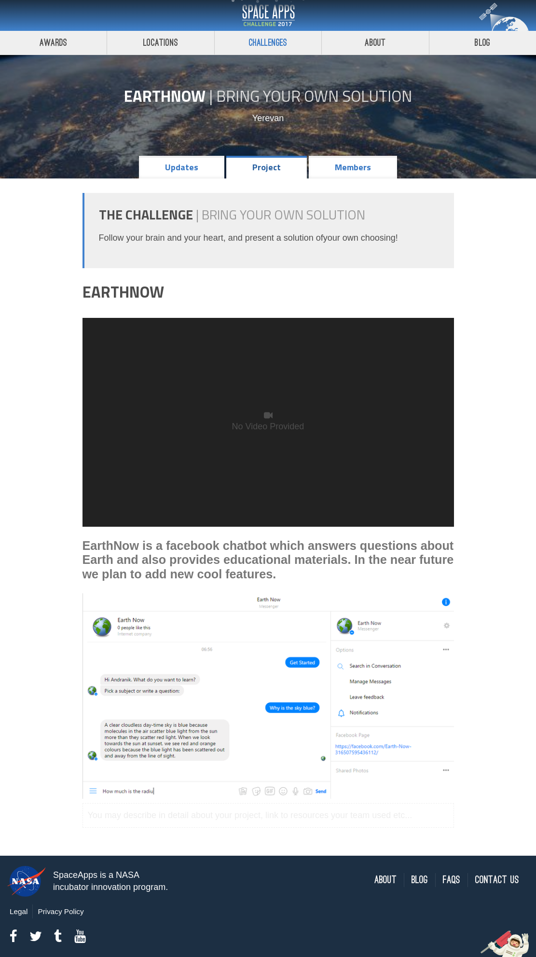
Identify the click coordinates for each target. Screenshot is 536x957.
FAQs (451, 880)
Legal (18, 911)
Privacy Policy (60, 911)
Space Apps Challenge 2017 (268, 15)
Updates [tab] (181, 167)
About (375, 43)
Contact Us (497, 880)
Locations (160, 43)
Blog (420, 880)
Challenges (268, 43)
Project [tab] (266, 167)
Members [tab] (353, 167)
